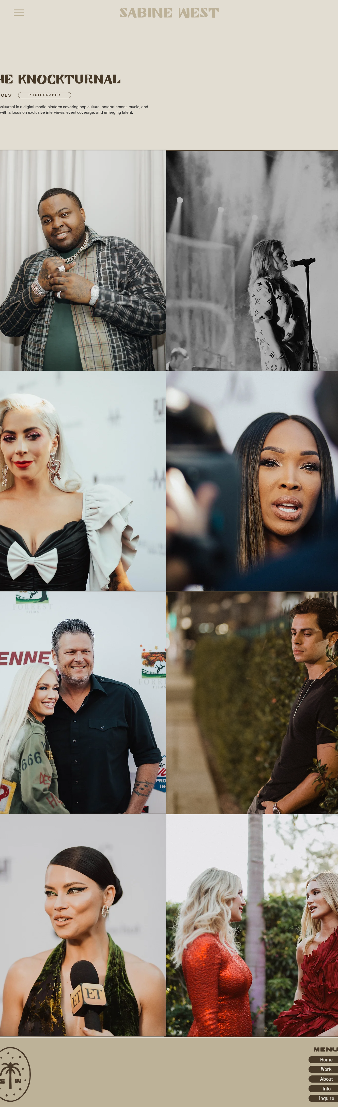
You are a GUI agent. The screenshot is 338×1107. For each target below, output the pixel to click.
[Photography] (44, 95)
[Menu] (18, 12)
